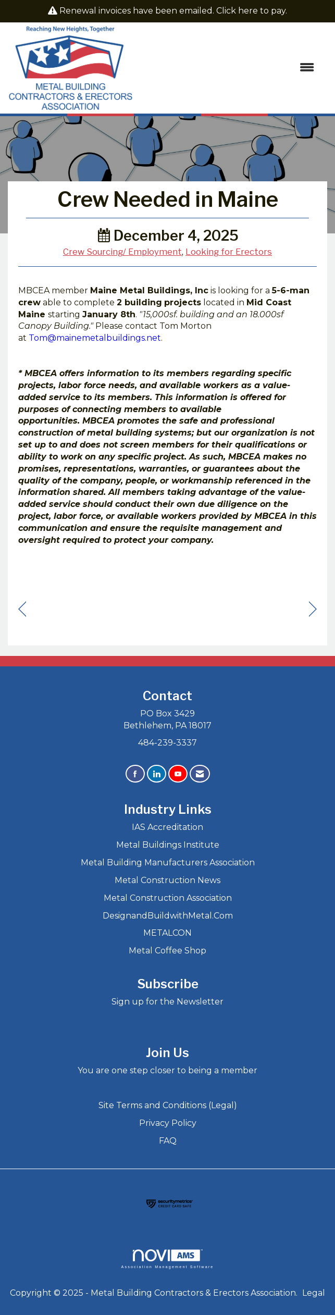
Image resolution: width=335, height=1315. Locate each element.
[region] (313, 609)
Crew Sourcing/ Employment (122, 251)
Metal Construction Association (168, 898)
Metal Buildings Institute (167, 845)
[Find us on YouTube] (178, 774)
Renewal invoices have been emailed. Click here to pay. (173, 11)
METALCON (167, 933)
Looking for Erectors (228, 251)
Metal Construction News (167, 880)
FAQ (168, 1141)
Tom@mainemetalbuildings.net (95, 338)
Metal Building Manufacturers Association (168, 862)
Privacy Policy (167, 1123)
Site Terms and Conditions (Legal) (167, 1105)
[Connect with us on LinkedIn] (156, 774)
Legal (313, 1293)
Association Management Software (167, 1259)
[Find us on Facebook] (135, 774)
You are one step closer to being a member (167, 1070)
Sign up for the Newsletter (167, 1002)
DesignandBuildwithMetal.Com (168, 916)
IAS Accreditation (167, 827)
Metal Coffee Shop (167, 951)
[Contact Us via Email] (200, 774)
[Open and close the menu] (229, 68)
